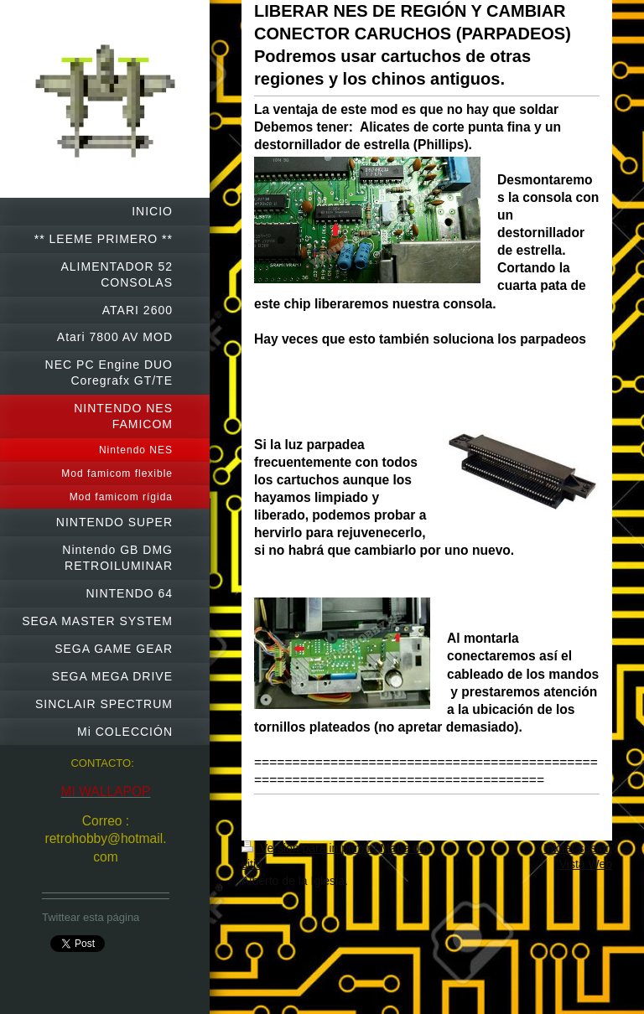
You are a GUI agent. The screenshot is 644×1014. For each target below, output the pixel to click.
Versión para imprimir (308, 848)
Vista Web (585, 864)
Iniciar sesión (577, 848)
